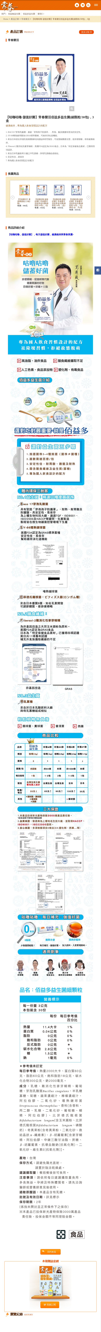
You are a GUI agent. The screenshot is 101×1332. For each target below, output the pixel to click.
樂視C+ (41, 14)
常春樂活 (25, 19)
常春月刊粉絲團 (98, 270)
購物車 (83, 5)
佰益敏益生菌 (14, 14)
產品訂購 (15, 19)
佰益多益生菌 (29, 14)
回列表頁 (49, 1251)
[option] (50, 78)
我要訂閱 (50, 1304)
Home (5, 19)
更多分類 (86, 32)
